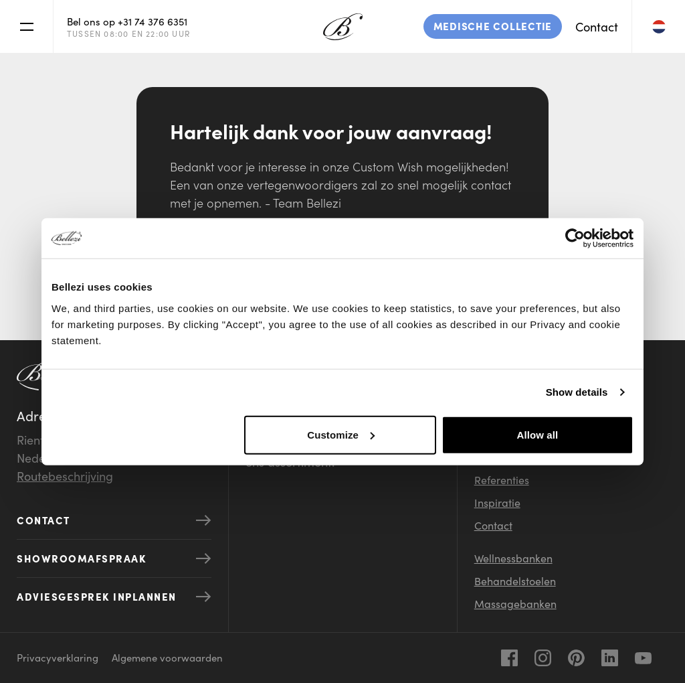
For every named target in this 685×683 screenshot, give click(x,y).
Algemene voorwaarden (167, 657)
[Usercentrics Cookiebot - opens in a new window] (574, 238)
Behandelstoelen (515, 580)
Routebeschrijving (65, 475)
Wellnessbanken (513, 557)
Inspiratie (497, 502)
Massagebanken (515, 603)
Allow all (538, 434)
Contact (596, 26)
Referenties (501, 479)
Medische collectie (493, 26)
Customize (341, 434)
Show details (577, 392)
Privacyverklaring (57, 657)
